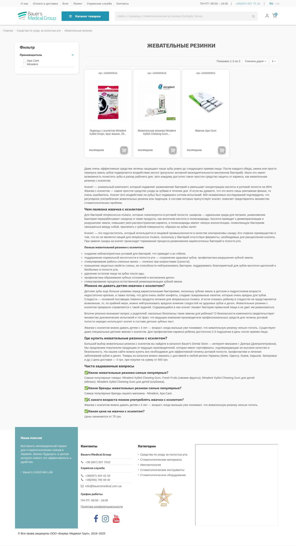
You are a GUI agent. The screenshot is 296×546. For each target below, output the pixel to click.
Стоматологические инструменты (162, 470)
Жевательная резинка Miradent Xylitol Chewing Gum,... (157, 132)
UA (277, 3)
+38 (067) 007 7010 (97, 462)
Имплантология (150, 465)
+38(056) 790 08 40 (97, 480)
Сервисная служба (99, 3)
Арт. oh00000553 (205, 73)
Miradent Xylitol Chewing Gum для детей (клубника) (130, 382)
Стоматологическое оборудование (163, 475)
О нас (25, 3)
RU (271, 3)
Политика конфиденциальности (102, 506)
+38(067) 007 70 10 (247, 3)
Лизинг (78, 3)
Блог (66, 3)
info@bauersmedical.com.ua (103, 486)
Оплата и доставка (46, 3)
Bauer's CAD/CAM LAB (38, 472)
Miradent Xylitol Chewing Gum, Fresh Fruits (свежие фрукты (160, 378)
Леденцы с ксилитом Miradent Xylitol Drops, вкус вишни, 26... (107, 132)
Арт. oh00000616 (107, 73)
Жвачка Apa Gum (205, 130)
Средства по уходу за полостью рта (163, 454)
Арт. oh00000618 (156, 73)
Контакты (122, 3)
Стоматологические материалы (161, 459)
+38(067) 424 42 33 (97, 475)
